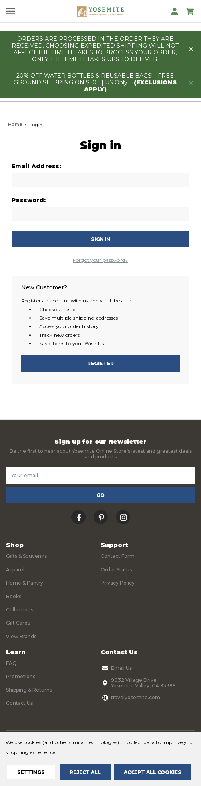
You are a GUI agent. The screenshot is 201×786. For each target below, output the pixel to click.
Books (13, 596)
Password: (29, 200)
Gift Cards (18, 623)
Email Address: (36, 166)
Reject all (85, 772)
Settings (31, 772)
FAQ (11, 663)
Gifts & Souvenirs (26, 556)
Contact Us (19, 703)
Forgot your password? (100, 260)
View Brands (21, 636)
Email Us (116, 668)
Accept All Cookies (152, 772)
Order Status (116, 570)
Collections (19, 610)
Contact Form (118, 556)
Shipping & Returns (29, 690)
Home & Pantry (24, 583)
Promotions (20, 676)
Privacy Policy (118, 583)
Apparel (15, 570)
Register (100, 363)
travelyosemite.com (130, 697)
